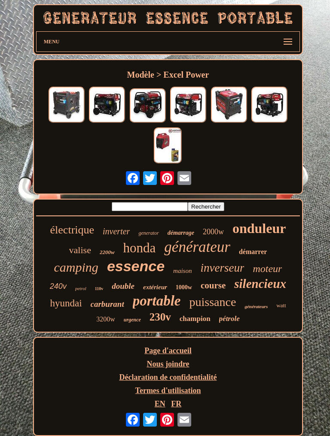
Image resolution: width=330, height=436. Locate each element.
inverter (116, 231)
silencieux (260, 284)
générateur (197, 247)
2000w (213, 231)
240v (58, 286)
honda (139, 247)
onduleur (259, 228)
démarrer (253, 251)
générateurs (256, 306)
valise (80, 250)
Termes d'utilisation (168, 390)
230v (160, 317)
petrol (80, 288)
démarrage (181, 233)
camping (76, 267)
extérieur (155, 287)
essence (136, 266)
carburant (107, 304)
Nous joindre (168, 364)
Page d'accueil (167, 350)
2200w (107, 252)
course (213, 285)
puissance (212, 302)
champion (195, 319)
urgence (132, 320)
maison (182, 270)
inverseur (222, 267)
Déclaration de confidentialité (168, 377)
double (123, 286)
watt (281, 305)
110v (99, 288)
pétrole (229, 319)
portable (157, 301)
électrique (72, 230)
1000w (184, 287)
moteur (267, 268)
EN (160, 404)
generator (148, 233)
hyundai (66, 303)
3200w (105, 319)
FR (176, 404)
